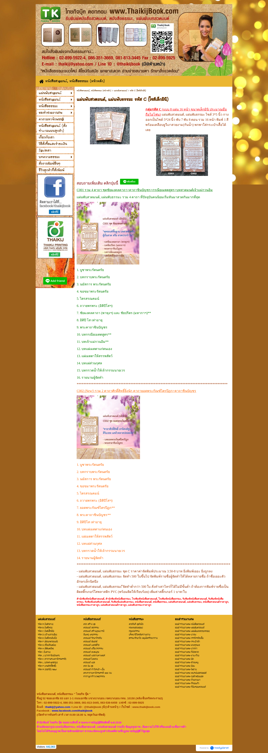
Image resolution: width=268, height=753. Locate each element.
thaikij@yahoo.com (57, 707)
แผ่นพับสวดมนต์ (120, 90)
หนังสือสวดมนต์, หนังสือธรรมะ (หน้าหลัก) (94, 90)
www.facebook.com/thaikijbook (72, 710)
